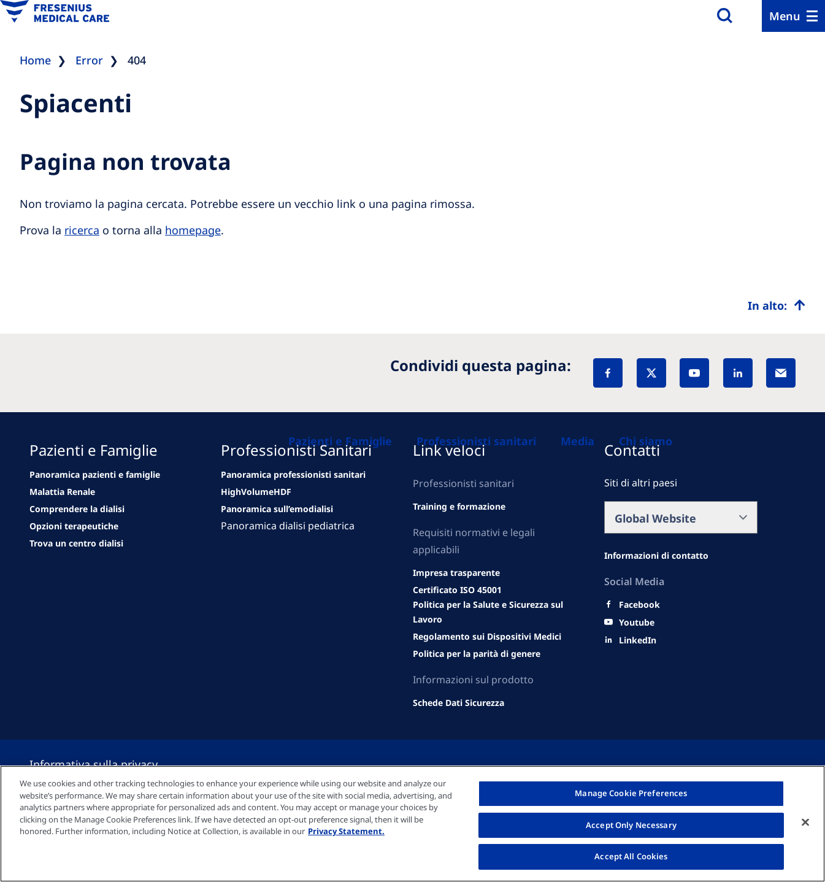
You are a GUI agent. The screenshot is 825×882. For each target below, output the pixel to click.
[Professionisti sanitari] (476, 441)
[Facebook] (608, 373)
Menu (784, 16)
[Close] (805, 822)
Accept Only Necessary (631, 824)
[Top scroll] (776, 305)
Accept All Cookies (630, 856)
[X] (651, 373)
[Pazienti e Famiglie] (340, 441)
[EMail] (781, 373)
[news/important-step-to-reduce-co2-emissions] (94, 474)
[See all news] (73, 526)
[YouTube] (694, 373)
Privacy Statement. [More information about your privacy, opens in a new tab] (346, 831)
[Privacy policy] (108, 764)
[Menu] (793, 16)
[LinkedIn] (738, 373)
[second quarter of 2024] (77, 509)
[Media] (577, 441)
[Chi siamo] (646, 441)
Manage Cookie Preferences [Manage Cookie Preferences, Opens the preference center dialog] (631, 793)
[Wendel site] (62, 492)
